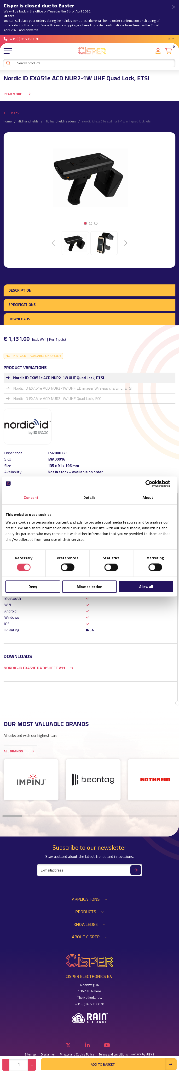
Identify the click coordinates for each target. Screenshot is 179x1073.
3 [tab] (96, 223)
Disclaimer (48, 1054)
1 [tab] (85, 223)
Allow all (146, 586)
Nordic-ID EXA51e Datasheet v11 (34, 667)
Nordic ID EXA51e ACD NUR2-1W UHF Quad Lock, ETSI (58, 377)
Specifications (22, 304)
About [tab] (148, 497)
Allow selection (89, 586)
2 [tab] (90, 223)
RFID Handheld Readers (60, 121)
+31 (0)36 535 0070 (21, 38)
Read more (17, 94)
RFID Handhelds (28, 121)
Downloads (19, 319)
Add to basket (134, 1064)
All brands (20, 751)
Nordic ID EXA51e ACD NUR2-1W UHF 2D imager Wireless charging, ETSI (72, 388)
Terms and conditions (113, 1054)
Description (19, 290)
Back (11, 113)
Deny (33, 586)
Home (8, 121)
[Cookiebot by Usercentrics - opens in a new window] (152, 483)
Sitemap (30, 1054)
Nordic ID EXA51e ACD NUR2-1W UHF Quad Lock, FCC (57, 398)
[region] (89, 782)
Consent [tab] (31, 497)
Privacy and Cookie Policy (77, 1054)
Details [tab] (89, 497)
